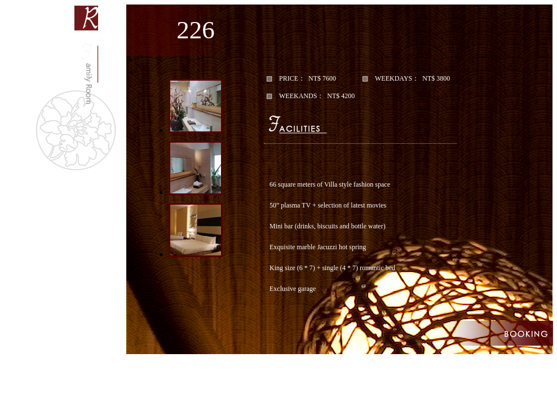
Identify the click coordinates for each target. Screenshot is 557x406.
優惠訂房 (468, 333)
